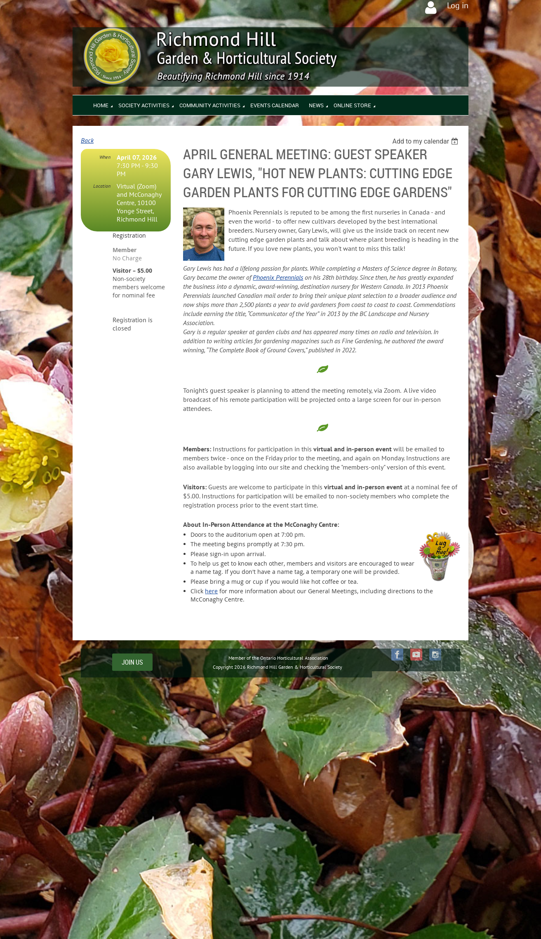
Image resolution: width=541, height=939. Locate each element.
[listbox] (426, 141)
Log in (457, 5)
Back (87, 140)
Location (102, 186)
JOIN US (132, 662)
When (105, 157)
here (211, 591)
